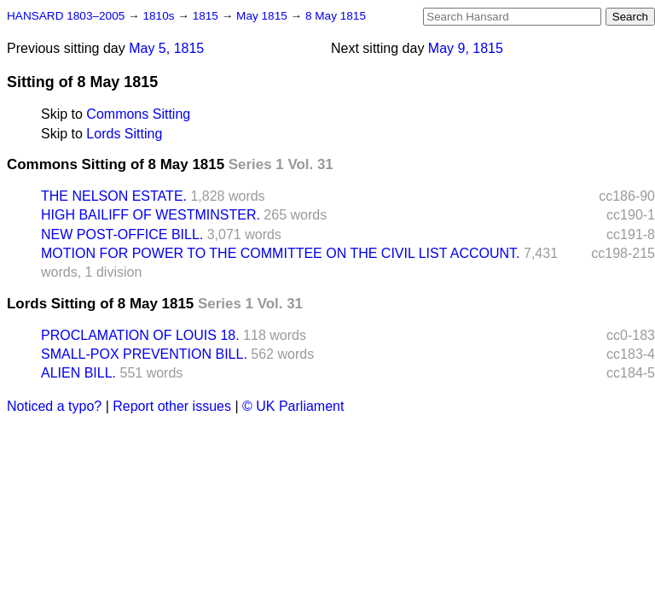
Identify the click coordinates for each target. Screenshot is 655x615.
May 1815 (263, 15)
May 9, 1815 (465, 48)
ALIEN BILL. (78, 373)
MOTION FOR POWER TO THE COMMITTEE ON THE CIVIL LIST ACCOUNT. (280, 253)
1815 (207, 15)
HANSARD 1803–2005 (66, 15)
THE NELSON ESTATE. (114, 196)
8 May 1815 (335, 15)
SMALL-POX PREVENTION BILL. (144, 354)
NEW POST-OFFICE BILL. (122, 234)
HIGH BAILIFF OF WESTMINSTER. (150, 215)
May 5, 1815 (166, 48)
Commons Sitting (138, 114)
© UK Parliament (293, 406)
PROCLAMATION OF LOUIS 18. (140, 335)
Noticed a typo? (54, 406)
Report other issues (172, 406)
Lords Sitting (124, 133)
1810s (159, 15)
